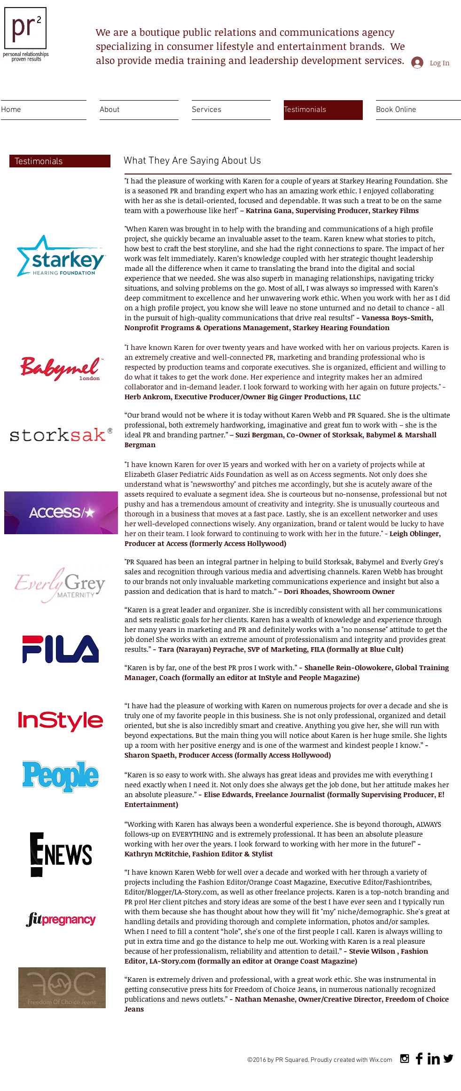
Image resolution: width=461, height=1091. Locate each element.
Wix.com (380, 1060)
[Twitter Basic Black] (448, 1058)
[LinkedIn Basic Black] (434, 1058)
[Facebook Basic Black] (419, 1058)
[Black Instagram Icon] (404, 1058)
